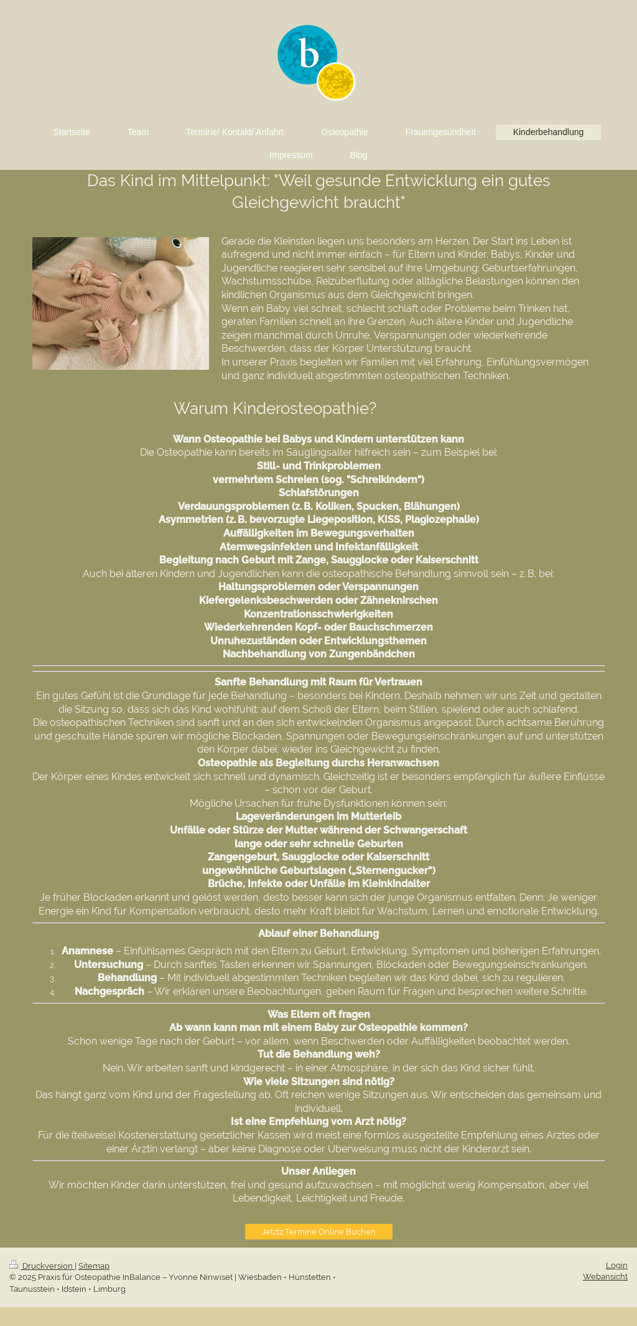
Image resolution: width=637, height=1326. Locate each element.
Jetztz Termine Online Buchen (319, 1231)
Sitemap (93, 1266)
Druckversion (42, 1266)
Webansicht (605, 1276)
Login (617, 1265)
